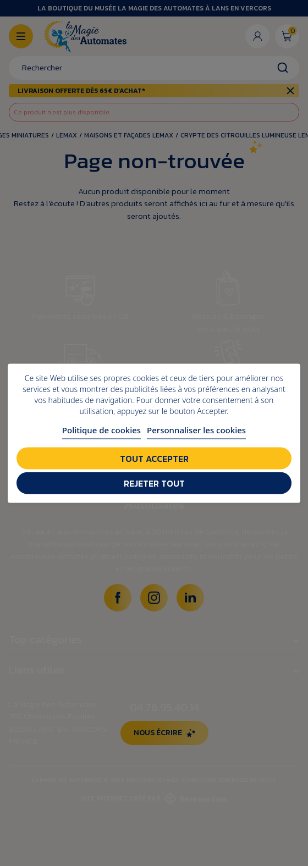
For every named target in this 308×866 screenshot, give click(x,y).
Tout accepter (154, 458)
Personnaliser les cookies (196, 429)
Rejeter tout (154, 482)
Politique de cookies (101, 429)
